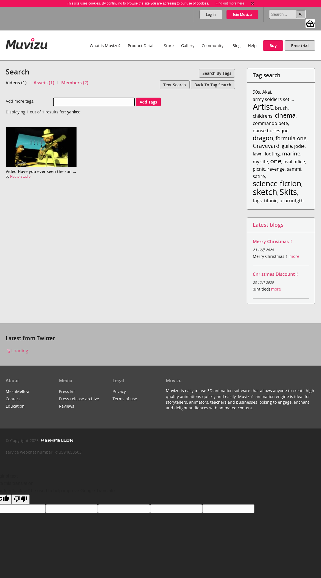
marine (291, 153)
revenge (276, 169)
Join (242, 14)
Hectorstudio (20, 176)
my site (260, 162)
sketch (265, 191)
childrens (262, 116)
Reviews (66, 406)
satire (259, 176)
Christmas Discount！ (276, 274)
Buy (273, 45)
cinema (285, 115)
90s (256, 92)
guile (287, 146)
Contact (13, 398)
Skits (288, 191)
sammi (294, 169)
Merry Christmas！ (273, 241)
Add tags (148, 102)
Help (252, 45)
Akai (266, 92)
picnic (259, 169)
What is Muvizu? (105, 45)
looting (272, 154)
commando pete (270, 123)
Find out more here (230, 3)
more (294, 256)
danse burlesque (271, 131)
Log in (211, 14)
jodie (299, 146)
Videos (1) (16, 83)
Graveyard (266, 146)
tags (257, 200)
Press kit (67, 391)
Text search (174, 84)
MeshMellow (18, 391)
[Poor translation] (21, 499)
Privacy (119, 391)
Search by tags (217, 73)
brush (281, 108)
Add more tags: (20, 101)
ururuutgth (292, 200)
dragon (263, 137)
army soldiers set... (273, 99)
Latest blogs (268, 224)
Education (15, 406)
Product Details (142, 45)
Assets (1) (44, 83)
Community (212, 45)
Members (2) (74, 83)
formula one (291, 138)
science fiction (277, 183)
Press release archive (79, 398)
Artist (263, 106)
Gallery (187, 45)
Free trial (300, 45)
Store (169, 45)
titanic (270, 200)
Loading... (19, 351)
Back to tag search (212, 84)
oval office (294, 162)
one (275, 161)
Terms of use (125, 398)
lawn (258, 154)
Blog (236, 45)
